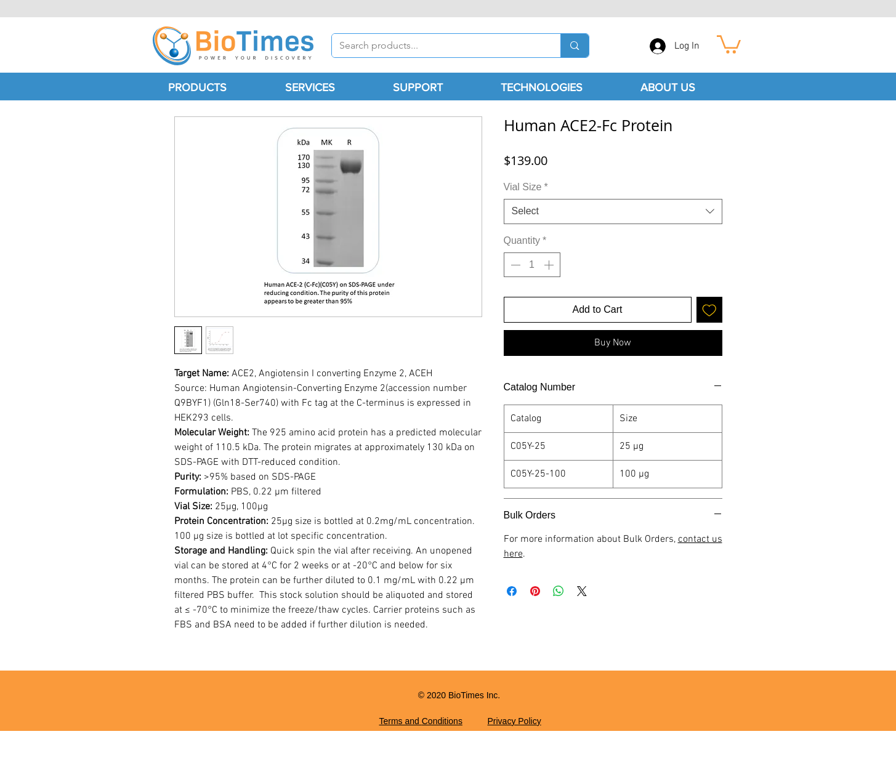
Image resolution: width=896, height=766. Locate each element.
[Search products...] (437, 45)
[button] (729, 43)
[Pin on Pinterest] (535, 591)
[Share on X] (582, 591)
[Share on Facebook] (511, 591)
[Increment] (550, 264)
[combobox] (613, 211)
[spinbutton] (532, 264)
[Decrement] (514, 264)
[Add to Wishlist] (709, 310)
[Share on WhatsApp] (558, 591)
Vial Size (526, 187)
